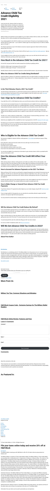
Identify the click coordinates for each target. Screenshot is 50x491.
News (2, 432)
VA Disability (3, 426)
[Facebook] (1, 439)
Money (5, 4)
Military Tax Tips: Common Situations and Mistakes (18, 293)
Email (2, 342)
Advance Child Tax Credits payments (37, 51)
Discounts (3, 427)
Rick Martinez (7, 9)
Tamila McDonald (14, 9)
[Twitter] (1, 440)
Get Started (3, 450)
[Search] (46, 1)
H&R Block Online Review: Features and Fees (16, 319)
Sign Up (4, 275)
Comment (3, 324)
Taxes (10, 277)
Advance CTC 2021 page (42, 119)
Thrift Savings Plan (5, 429)
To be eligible (31, 138)
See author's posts (5, 260)
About (2, 433)
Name (2, 336)
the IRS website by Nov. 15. (8, 52)
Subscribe (3, 435)
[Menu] (48, 1)
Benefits (2, 424)
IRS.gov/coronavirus (24, 222)
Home (2, 4)
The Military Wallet (5, 1)
